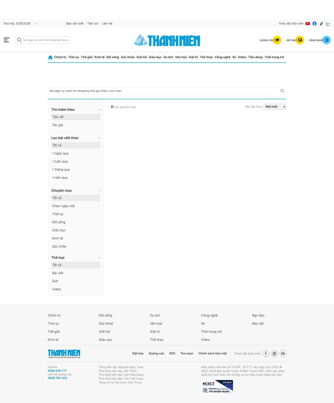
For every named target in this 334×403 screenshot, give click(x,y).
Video (242, 57)
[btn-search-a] (19, 40)
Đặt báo (138, 353)
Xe (234, 57)
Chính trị (60, 57)
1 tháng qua (61, 169)
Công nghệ (222, 57)
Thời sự (73, 57)
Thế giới (86, 57)
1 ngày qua (60, 153)
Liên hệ (107, 23)
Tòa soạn (186, 353)
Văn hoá (156, 323)
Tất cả (57, 145)
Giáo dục (155, 57)
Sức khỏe (128, 57)
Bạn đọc (258, 315)
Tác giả (57, 125)
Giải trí (193, 57)
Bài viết (57, 273)
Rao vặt (257, 323)
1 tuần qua (60, 161)
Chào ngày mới (63, 206)
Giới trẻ (141, 57)
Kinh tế (99, 57)
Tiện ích (92, 23)
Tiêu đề (57, 117)
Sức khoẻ (106, 323)
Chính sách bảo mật (212, 353)
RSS (172, 353)
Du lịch (168, 57)
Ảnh (55, 281)
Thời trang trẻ (274, 57)
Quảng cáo (156, 353)
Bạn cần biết (75, 23)
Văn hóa (181, 57)
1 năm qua (60, 178)
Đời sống (113, 57)
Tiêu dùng (255, 57)
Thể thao (206, 57)
